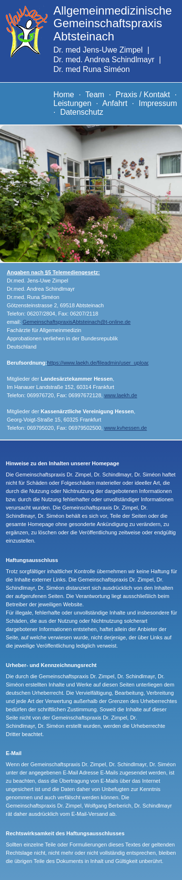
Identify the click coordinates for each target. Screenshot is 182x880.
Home (63, 94)
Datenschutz (81, 112)
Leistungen (72, 103)
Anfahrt (115, 103)
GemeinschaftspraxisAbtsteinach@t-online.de (76, 322)
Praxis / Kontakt (143, 94)
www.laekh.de (120, 395)
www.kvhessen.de (125, 428)
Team (94, 94)
